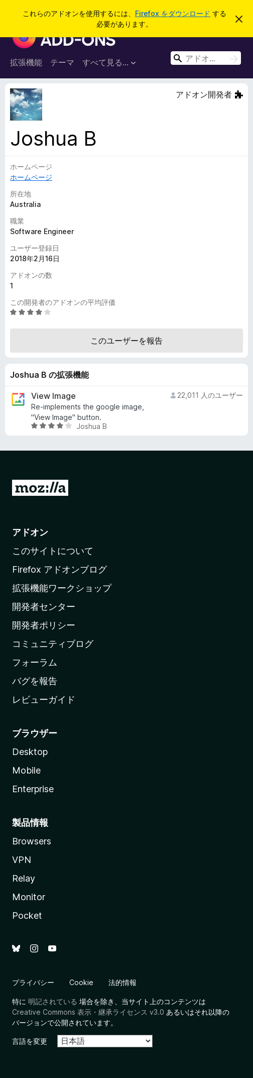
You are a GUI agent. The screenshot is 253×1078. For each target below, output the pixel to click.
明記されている (52, 1001)
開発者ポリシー (43, 625)
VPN (21, 859)
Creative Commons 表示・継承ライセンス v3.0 (88, 1012)
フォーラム (34, 662)
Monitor (28, 897)
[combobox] (206, 58)
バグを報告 (34, 681)
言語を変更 (29, 1041)
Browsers (31, 841)
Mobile (26, 770)
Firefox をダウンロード (172, 13)
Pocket (27, 915)
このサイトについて (52, 551)
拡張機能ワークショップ (61, 588)
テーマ (62, 62)
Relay (23, 878)
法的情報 (122, 982)
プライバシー (33, 982)
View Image (53, 396)
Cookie (81, 982)
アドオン (30, 532)
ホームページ (31, 177)
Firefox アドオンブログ (59, 569)
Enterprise (33, 789)
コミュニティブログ (52, 643)
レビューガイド (43, 699)
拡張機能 (26, 62)
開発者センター (43, 606)
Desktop (30, 751)
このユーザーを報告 (126, 341)
